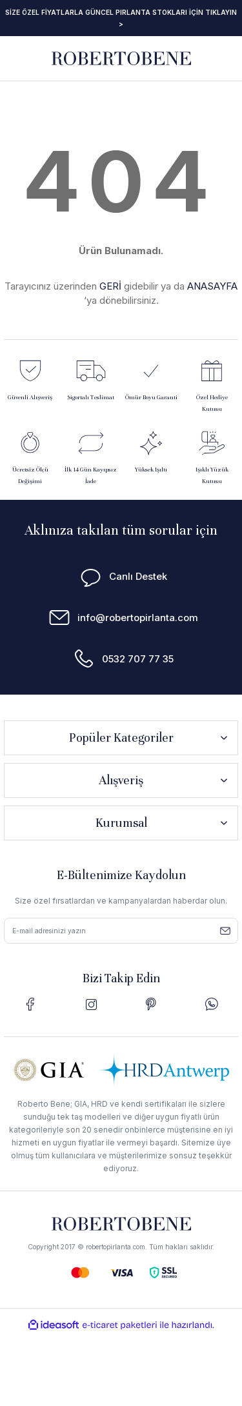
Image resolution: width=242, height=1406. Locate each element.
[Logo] (121, 58)
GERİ (110, 286)
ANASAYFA (212, 286)
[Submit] (225, 931)
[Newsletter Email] (121, 931)
